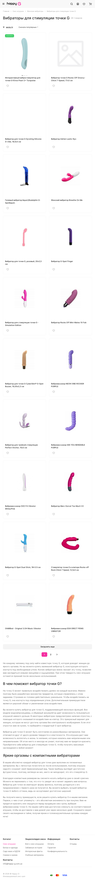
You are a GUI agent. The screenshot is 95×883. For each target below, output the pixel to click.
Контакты (74, 839)
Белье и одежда (10, 847)
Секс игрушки (9, 844)
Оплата (51, 844)
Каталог (7, 839)
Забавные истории (33, 847)
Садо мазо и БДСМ (11, 851)
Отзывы (73, 844)
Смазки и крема (10, 855)
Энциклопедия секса (35, 839)
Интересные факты (34, 851)
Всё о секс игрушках (34, 844)
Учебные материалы (34, 855)
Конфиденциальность (57, 851)
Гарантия (52, 847)
